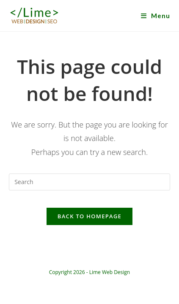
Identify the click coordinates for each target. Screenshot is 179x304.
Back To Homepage (89, 216)
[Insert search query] (89, 182)
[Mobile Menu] (155, 15)
